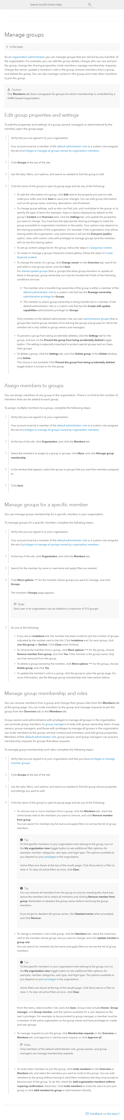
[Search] (89, 4)
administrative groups (96, 318)
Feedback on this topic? (104, 1113)
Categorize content (100, 247)
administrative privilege (37, 296)
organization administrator (28, 56)
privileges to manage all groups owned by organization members (60, 150)
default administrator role (72, 146)
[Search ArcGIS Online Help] (59, 5)
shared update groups (35, 271)
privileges (50, 856)
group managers (55, 724)
